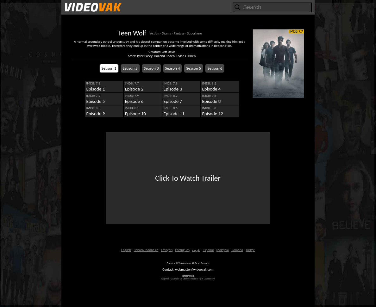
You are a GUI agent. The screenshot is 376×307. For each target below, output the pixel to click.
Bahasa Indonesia (146, 250)
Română (237, 250)
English (126, 250)
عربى (196, 250)
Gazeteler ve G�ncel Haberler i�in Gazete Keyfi (193, 278)
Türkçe (250, 250)
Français (166, 250)
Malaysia (222, 250)
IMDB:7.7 (296, 31)
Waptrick (165, 278)
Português (182, 250)
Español (208, 250)
